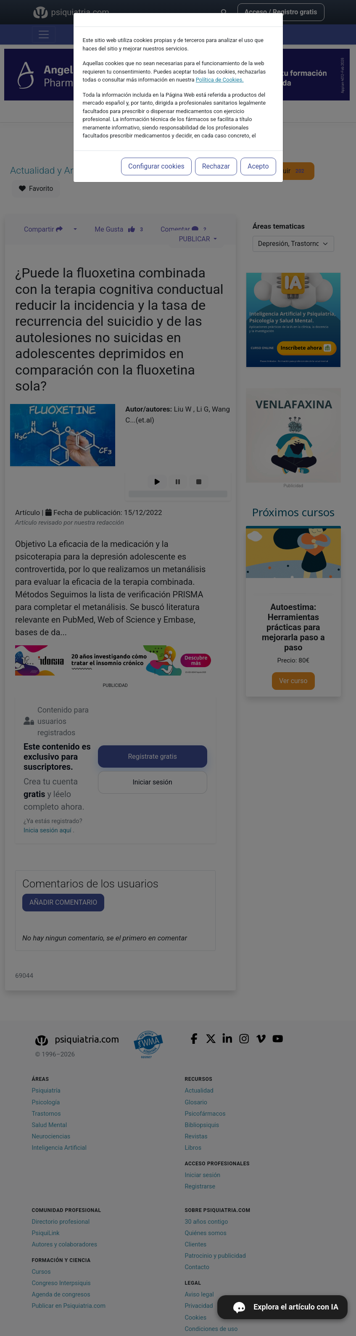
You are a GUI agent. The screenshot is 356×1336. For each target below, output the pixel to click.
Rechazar (216, 166)
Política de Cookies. (220, 80)
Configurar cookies (156, 166)
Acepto (258, 166)
